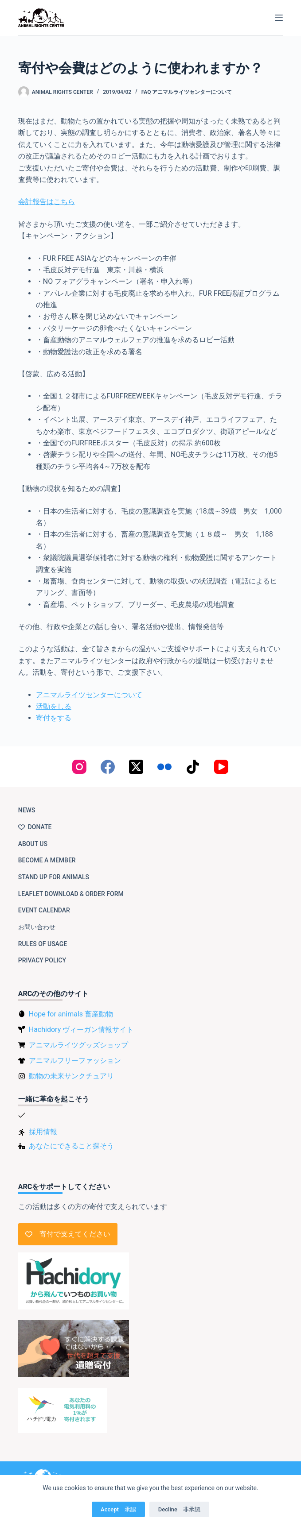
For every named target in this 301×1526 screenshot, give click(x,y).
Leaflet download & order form (71, 893)
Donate (35, 827)
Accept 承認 (118, 1509)
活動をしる (53, 706)
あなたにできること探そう (71, 1146)
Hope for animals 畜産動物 (71, 1014)
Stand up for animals (53, 877)
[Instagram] (79, 767)
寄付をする (53, 718)
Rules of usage (42, 943)
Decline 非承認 (179, 1509)
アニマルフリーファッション (75, 1060)
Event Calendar (44, 910)
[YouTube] (221, 767)
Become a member (47, 860)
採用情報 (43, 1132)
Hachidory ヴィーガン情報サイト (81, 1029)
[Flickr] (164, 767)
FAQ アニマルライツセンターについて (186, 92)
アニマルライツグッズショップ (78, 1045)
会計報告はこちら (46, 201)
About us (32, 843)
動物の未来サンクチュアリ (71, 1076)
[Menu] (279, 18)
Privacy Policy (42, 960)
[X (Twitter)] (136, 767)
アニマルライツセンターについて (89, 695)
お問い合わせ (36, 927)
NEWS (26, 810)
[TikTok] (193, 767)
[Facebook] (108, 767)
